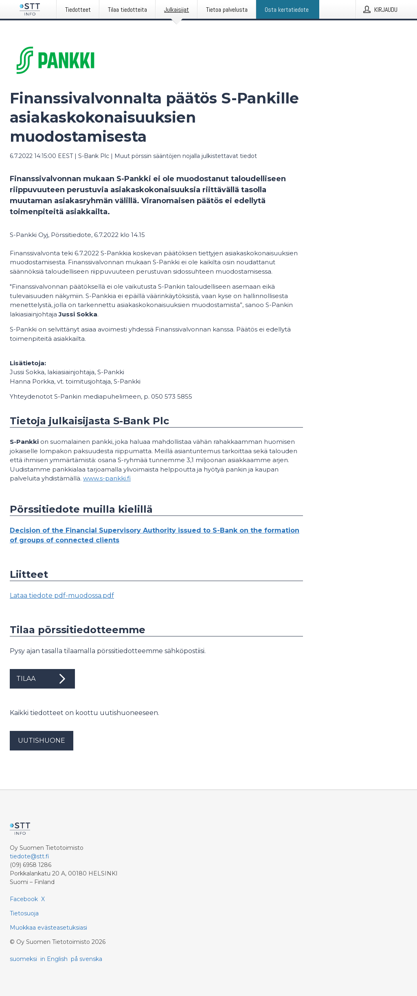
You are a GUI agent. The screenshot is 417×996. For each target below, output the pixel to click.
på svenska (86, 959)
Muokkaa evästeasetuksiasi (48, 927)
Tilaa (42, 679)
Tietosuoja (24, 913)
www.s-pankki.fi (107, 478)
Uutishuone (41, 740)
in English (54, 959)
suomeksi (23, 959)
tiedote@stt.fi (29, 856)
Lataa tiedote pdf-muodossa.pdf (62, 595)
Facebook (24, 899)
